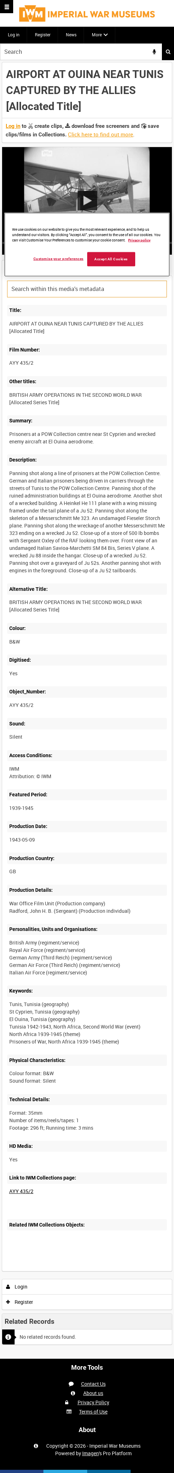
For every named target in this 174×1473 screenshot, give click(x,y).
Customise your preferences (58, 259)
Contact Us (93, 1383)
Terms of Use (93, 1411)
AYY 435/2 (21, 1191)
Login (17, 1286)
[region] (87, 245)
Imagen (90, 1453)
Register (43, 34)
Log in (14, 34)
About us (93, 1393)
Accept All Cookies (111, 259)
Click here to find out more (100, 134)
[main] (87, 709)
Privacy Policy (93, 1402)
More (97, 34)
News (71, 34)
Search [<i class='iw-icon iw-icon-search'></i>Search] (168, 51)
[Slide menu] (6, 6)
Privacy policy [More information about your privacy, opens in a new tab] (139, 240)
